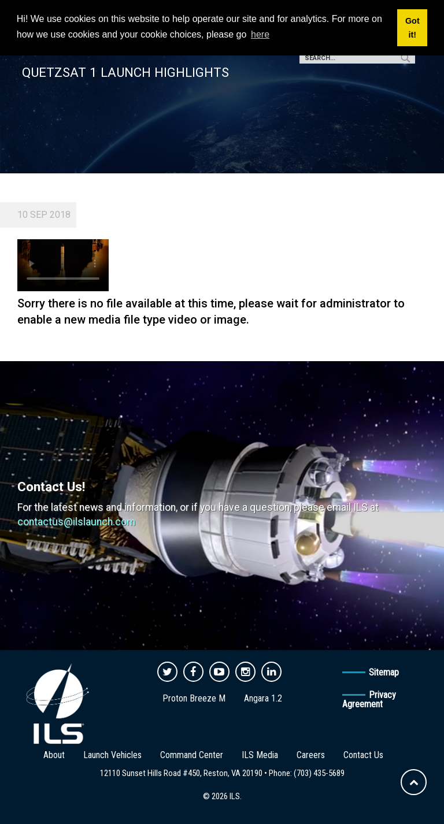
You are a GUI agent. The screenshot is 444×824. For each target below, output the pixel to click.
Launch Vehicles (112, 754)
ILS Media (260, 754)
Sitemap (384, 672)
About (54, 754)
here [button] (260, 34)
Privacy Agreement (369, 699)
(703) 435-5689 (319, 773)
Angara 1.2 (263, 698)
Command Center (191, 754)
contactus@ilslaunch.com (76, 522)
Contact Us (363, 754)
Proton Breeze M (193, 698)
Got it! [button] (412, 27)
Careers (311, 754)
